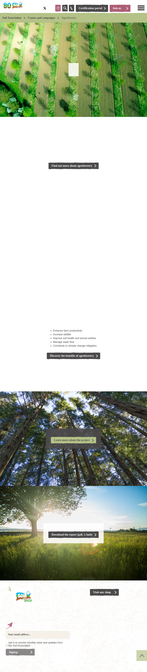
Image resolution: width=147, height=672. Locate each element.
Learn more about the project (72, 440)
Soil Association (11, 17)
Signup (13, 652)
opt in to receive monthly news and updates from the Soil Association (36, 644)
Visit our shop (102, 592)
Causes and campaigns (41, 17)
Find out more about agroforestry (72, 165)
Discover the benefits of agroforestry (72, 355)
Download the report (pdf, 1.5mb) (72, 534)
